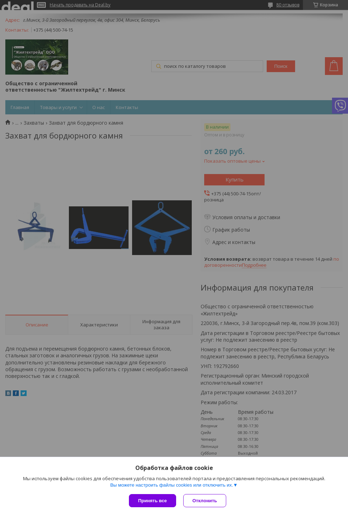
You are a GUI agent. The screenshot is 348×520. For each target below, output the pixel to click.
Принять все (152, 500)
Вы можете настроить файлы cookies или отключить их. (171, 485)
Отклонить (204, 500)
